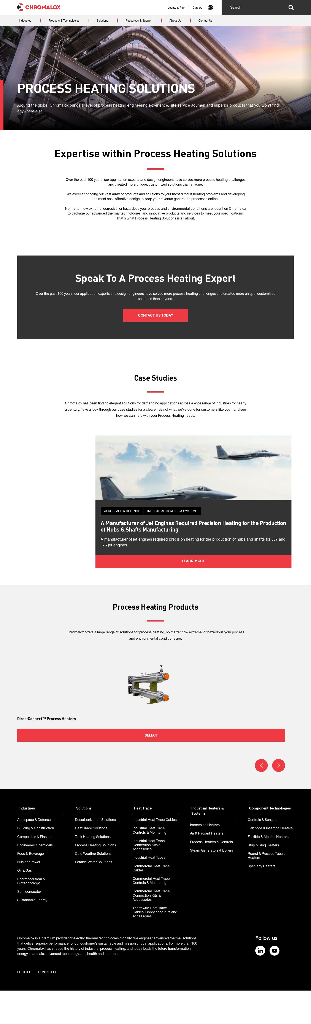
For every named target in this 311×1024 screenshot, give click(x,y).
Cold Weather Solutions (93, 887)
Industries (27, 842)
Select (151, 769)
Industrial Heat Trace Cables (155, 853)
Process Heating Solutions (95, 879)
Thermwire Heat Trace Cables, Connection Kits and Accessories (155, 946)
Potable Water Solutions (93, 896)
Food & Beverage (30, 887)
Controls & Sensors (262, 853)
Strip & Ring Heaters (263, 879)
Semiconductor (29, 925)
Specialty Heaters (261, 900)
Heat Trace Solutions (91, 862)
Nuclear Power (28, 896)
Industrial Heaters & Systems (207, 845)
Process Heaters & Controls (211, 876)
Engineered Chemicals (35, 879)
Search (291, 7)
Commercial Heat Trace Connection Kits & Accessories (151, 929)
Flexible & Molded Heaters (268, 871)
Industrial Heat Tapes (149, 891)
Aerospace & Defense (34, 853)
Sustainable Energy (32, 934)
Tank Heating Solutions (93, 871)
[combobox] (210, 8)
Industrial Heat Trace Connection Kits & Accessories (149, 879)
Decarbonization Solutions (95, 853)
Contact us (47, 1005)
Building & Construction (35, 862)
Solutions (84, 842)
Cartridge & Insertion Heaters (270, 862)
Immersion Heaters (205, 859)
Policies (24, 1005)
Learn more (155, 595)
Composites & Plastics (34, 871)
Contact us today (155, 316)
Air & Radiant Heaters (206, 867)
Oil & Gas (24, 904)
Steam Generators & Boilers (211, 884)
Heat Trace (143, 842)
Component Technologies (270, 842)
